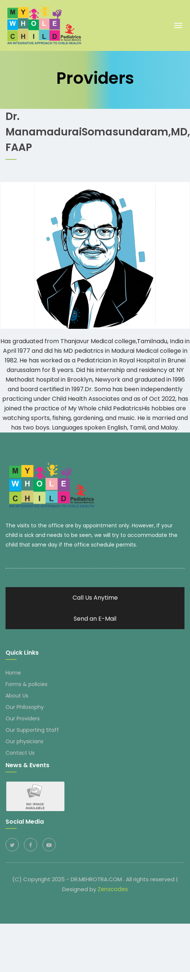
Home (13, 671)
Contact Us (20, 751)
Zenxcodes (113, 888)
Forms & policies (27, 683)
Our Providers (23, 717)
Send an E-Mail (95, 617)
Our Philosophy (25, 706)
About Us (17, 694)
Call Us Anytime (95, 596)
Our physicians (24, 740)
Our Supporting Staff (32, 729)
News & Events (27, 764)
